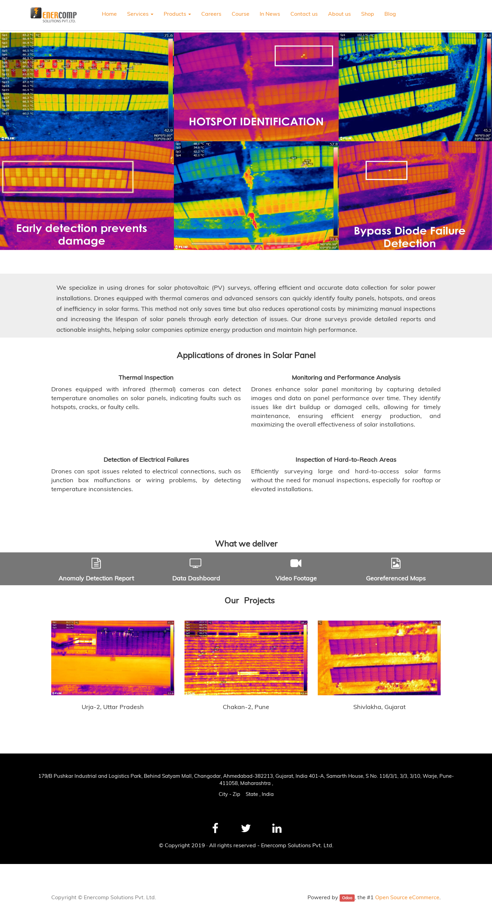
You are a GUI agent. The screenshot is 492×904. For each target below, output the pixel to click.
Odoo (347, 897)
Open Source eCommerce (407, 897)
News (14, 871)
